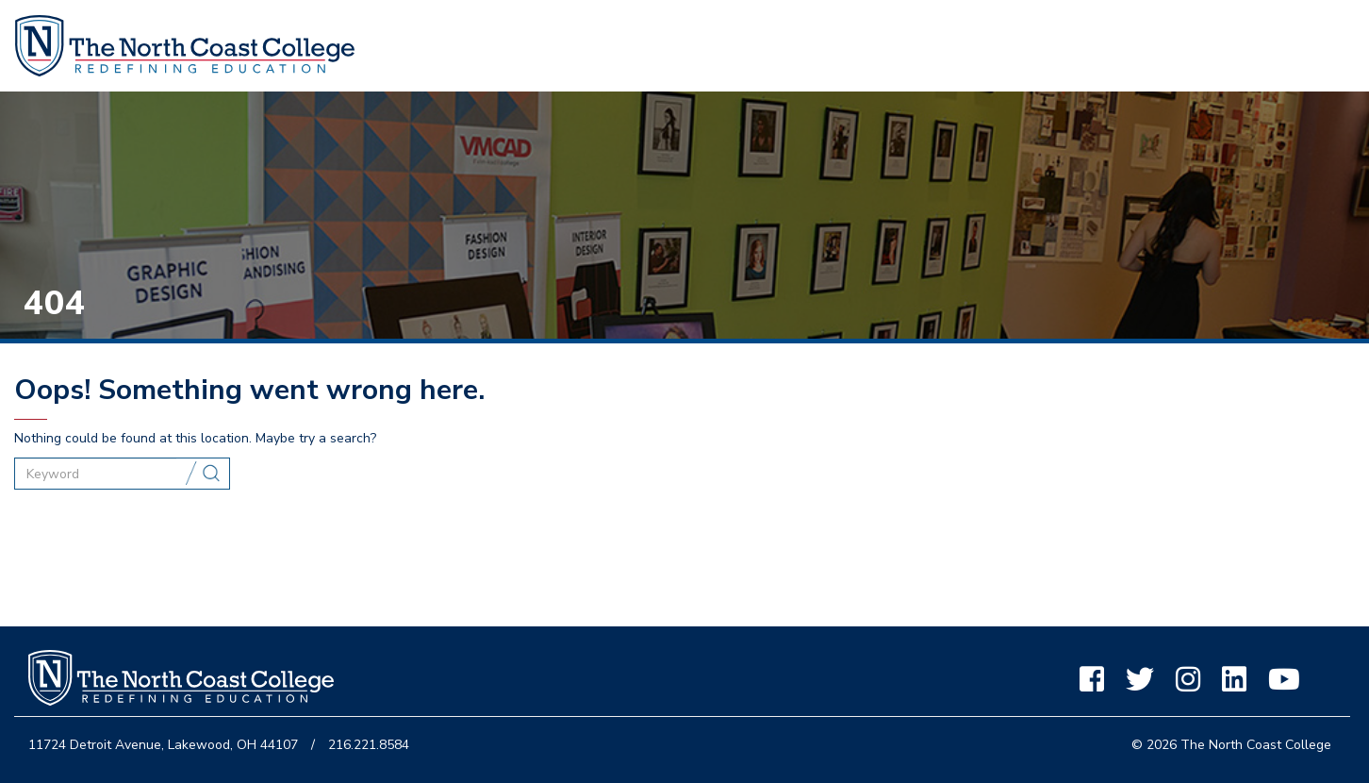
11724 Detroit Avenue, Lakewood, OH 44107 (163, 745)
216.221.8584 (368, 745)
